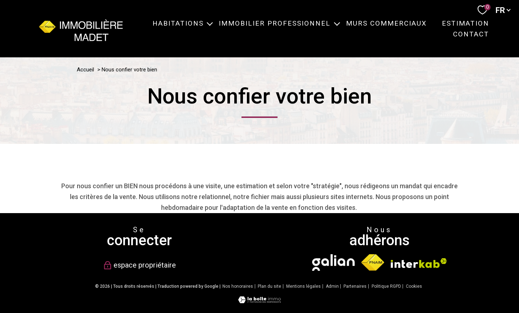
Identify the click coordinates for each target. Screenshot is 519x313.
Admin (332, 286)
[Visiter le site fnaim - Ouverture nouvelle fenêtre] (372, 262)
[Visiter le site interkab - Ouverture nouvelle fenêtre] (419, 263)
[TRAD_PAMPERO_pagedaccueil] (81, 39)
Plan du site (269, 286)
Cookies (414, 286)
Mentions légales (303, 286)
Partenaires (355, 286)
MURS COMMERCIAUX (386, 23)
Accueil (85, 69)
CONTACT (471, 34)
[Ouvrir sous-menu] (209, 23)
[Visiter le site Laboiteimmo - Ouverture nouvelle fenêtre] (259, 301)
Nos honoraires (237, 286)
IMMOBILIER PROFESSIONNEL (275, 23)
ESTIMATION (465, 23)
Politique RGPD (386, 286)
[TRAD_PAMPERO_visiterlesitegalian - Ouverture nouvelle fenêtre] (333, 262)
